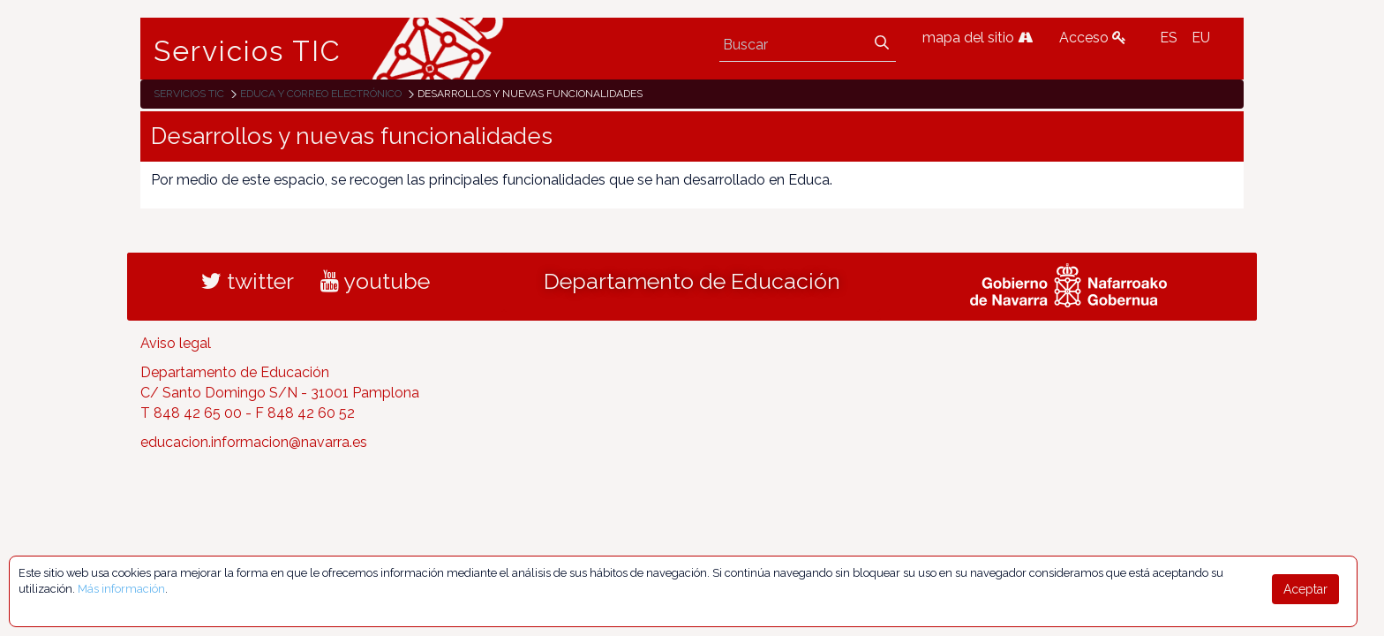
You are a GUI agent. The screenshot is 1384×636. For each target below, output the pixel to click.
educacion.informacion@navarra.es (253, 442)
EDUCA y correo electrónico (321, 93)
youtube (375, 281)
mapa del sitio (977, 37)
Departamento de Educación (692, 281)
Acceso (1092, 37)
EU (1201, 37)
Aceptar (1305, 589)
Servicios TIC (248, 51)
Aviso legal (175, 343)
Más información (121, 588)
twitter (247, 281)
